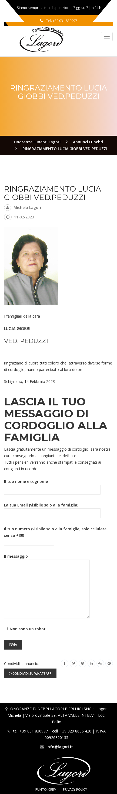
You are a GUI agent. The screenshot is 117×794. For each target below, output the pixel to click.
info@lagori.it (59, 746)
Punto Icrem (45, 789)
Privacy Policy (75, 789)
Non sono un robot (27, 628)
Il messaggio (47, 559)
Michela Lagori (27, 207)
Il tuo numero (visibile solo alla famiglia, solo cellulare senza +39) (55, 535)
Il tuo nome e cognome (52, 485)
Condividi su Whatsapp (30, 673)
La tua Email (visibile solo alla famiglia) (52, 509)
